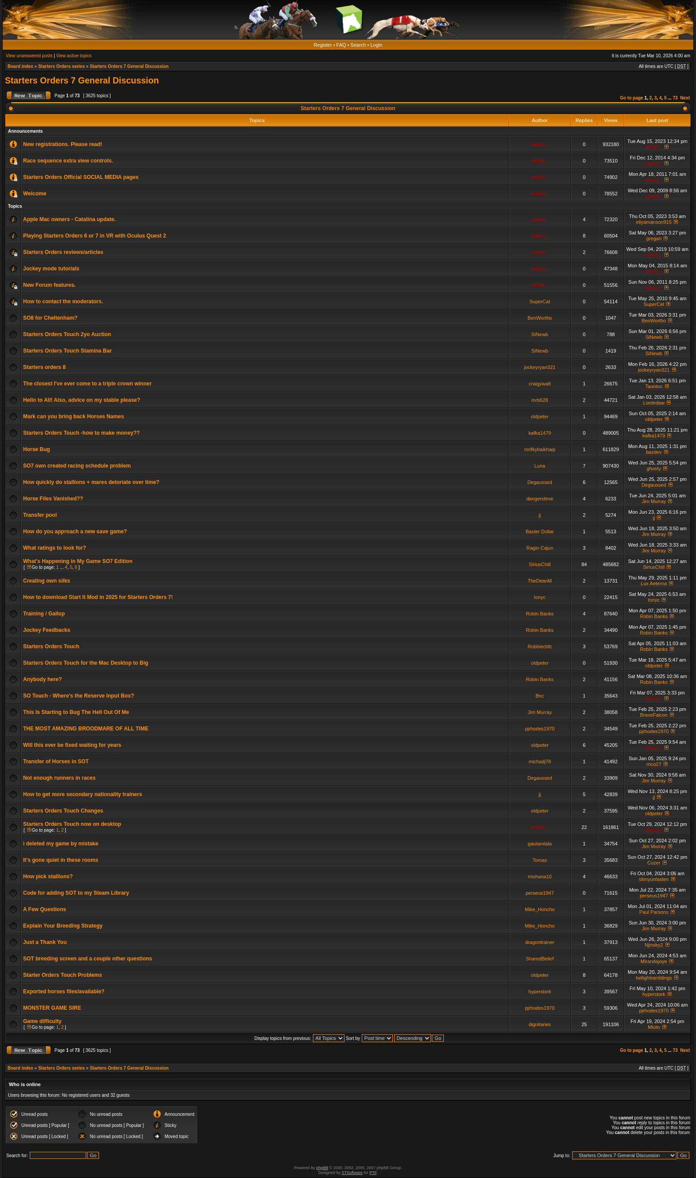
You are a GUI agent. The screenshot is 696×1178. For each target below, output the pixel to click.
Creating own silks (46, 581)
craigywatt (540, 383)
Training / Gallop (44, 614)
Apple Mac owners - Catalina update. (69, 219)
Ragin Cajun (540, 548)
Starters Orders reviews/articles (63, 252)
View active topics (73, 55)
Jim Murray (654, 501)
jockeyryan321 (540, 367)
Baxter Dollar (540, 531)
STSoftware (352, 1172)
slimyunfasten (653, 879)
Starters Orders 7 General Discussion (129, 66)
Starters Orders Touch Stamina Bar (67, 351)
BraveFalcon (654, 715)
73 (675, 97)
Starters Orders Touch (51, 646)
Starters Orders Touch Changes (63, 811)
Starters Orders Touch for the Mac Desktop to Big (85, 663)
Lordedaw (653, 402)
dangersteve (540, 498)
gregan (653, 238)
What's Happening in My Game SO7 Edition (77, 561)
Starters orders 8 (44, 367)
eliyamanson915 (654, 222)
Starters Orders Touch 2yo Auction (67, 334)
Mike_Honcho (539, 909)
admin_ (540, 144)
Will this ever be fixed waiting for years (72, 745)
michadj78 (540, 761)
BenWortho (540, 318)
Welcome (34, 193)
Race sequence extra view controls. (68, 161)
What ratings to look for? (54, 548)
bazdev (653, 452)
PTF (372, 1172)
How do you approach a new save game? (75, 531)
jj (540, 515)
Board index (20, 66)
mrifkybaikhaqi (539, 449)
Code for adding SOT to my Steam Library (76, 893)
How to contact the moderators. (63, 301)
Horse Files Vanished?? (53, 499)
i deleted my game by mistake (60, 844)
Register (323, 45)
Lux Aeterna (654, 583)
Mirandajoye (654, 961)
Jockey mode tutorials (51, 269)
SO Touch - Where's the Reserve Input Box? (78, 696)
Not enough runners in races (59, 778)
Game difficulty (42, 1021)
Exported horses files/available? (63, 991)
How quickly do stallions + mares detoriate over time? (91, 482)
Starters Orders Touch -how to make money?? (81, 433)
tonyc (540, 597)
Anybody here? (42, 679)
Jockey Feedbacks (46, 630)
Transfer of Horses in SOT (56, 761)
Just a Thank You (45, 942)
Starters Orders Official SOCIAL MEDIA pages (80, 177)
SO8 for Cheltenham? (50, 318)
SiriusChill (540, 564)
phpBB (322, 1168)
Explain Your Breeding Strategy (63, 926)
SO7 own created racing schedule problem (77, 466)
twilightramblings (654, 977)
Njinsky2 (654, 945)
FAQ (341, 45)
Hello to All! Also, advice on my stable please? (81, 400)
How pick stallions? (48, 876)
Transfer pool (40, 515)
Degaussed (539, 482)
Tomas (540, 860)
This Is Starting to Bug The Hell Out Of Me (76, 712)
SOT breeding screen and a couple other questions (87, 959)
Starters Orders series (61, 66)
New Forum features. (49, 285)
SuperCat (540, 301)
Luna (539, 465)
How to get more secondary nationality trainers (82, 794)
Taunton (653, 386)
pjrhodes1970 (540, 728)
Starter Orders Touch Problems (62, 975)
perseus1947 (540, 893)
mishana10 (540, 876)
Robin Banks (540, 613)
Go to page (631, 97)
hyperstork (539, 991)
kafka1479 (540, 433)
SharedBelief (540, 958)
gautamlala (540, 843)
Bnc (540, 695)
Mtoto (654, 1027)
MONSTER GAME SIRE (52, 1008)
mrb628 (539, 400)
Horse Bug (36, 449)
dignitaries (540, 1024)
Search (358, 45)
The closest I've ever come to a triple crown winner (87, 384)
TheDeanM (540, 580)
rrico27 (653, 764)
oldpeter (540, 416)
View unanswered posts (29, 55)
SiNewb (539, 334)
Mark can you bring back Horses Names (73, 416)
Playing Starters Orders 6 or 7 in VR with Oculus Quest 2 (94, 236)
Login (376, 45)
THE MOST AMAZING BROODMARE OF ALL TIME (85, 729)
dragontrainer (539, 942)
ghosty (654, 468)
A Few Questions (44, 909)
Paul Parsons (653, 912)
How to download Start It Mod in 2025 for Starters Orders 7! (98, 597)
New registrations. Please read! (62, 144)
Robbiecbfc (539, 646)
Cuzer (653, 862)
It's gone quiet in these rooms (61, 860)
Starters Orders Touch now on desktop (72, 824)
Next (685, 97)
